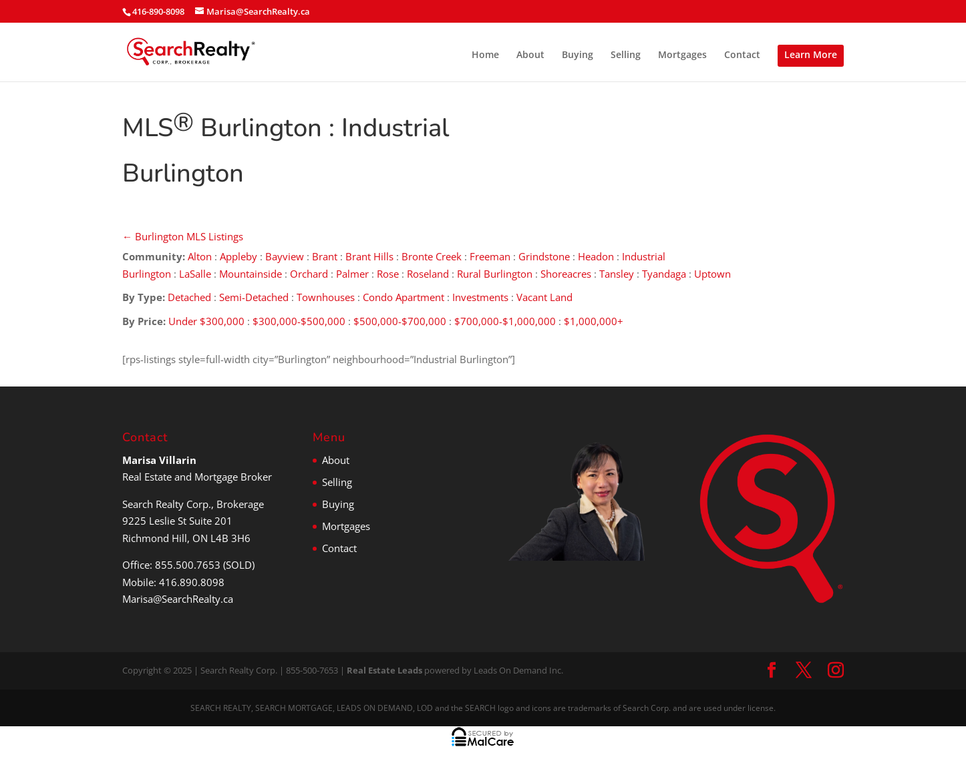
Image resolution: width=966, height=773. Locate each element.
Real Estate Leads (384, 670)
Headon (596, 256)
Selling (626, 55)
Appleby (238, 256)
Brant (324, 256)
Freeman (490, 256)
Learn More (810, 54)
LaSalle (195, 273)
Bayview (284, 256)
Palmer (352, 273)
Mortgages (682, 55)
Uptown (714, 273)
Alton (200, 256)
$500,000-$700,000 (399, 321)
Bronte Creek (431, 256)
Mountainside (250, 273)
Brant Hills (369, 256)
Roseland (428, 273)
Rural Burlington (494, 273)
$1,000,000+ (593, 321)
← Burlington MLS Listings (182, 236)
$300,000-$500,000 (299, 321)
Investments (480, 297)
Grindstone (544, 256)
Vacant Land (544, 297)
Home (485, 55)
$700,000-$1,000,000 (505, 321)
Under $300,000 (206, 321)
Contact (742, 55)
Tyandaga (664, 273)
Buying (577, 55)
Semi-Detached (254, 297)
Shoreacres (565, 273)
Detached (189, 297)
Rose (388, 273)
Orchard (309, 273)
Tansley (616, 273)
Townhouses (326, 297)
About (530, 55)
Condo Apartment (403, 297)
